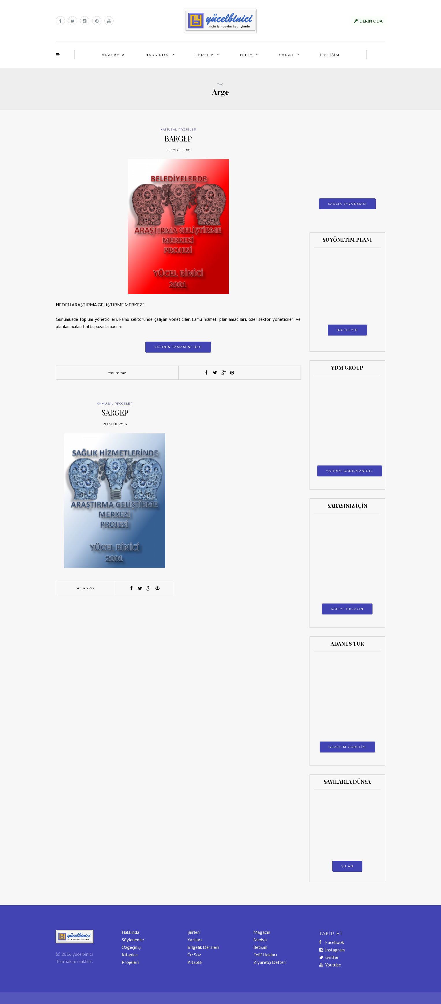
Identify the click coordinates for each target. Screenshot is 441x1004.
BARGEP (178, 138)
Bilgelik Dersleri (203, 947)
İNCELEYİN (347, 330)
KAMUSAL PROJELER (178, 129)
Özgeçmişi (131, 947)
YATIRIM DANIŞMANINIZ (349, 471)
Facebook (331, 942)
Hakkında (130, 932)
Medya (260, 939)
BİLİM (246, 55)
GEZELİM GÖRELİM (347, 747)
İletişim (260, 947)
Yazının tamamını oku (178, 347)
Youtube (330, 964)
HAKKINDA (157, 55)
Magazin (261, 932)
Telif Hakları (265, 954)
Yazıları (195, 939)
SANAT (286, 55)
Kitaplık (195, 962)
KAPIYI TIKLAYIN (347, 609)
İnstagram (332, 949)
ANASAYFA (113, 55)
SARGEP (114, 412)
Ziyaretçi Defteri (269, 962)
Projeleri (130, 962)
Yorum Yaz (117, 372)
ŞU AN (347, 866)
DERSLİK (204, 55)
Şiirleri (194, 932)
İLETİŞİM (330, 55)
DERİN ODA (371, 20)
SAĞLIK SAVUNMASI (347, 204)
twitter (329, 957)
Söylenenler (133, 939)
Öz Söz (194, 954)
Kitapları (130, 954)
